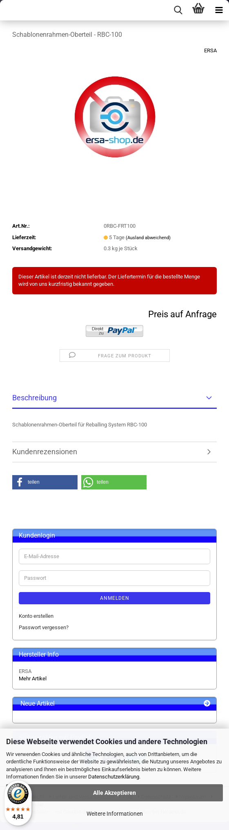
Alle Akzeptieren (114, 793)
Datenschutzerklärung (113, 777)
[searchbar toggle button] (178, 10)
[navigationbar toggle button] (219, 10)
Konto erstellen (36, 616)
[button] (45, 482)
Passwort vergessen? (44, 627)
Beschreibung (34, 397)
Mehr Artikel (33, 678)
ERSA (210, 50)
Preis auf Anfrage (182, 314)
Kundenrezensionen (44, 451)
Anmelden (114, 598)
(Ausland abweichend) (148, 237)
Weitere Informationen (115, 813)
